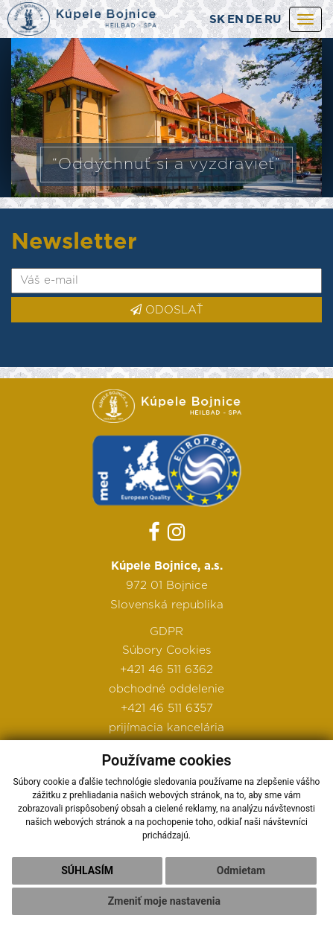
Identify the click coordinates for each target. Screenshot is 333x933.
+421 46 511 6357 (167, 708)
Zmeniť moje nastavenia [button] (164, 901)
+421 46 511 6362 (166, 669)
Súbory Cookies (167, 650)
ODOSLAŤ (166, 310)
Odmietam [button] (241, 870)
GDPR (166, 631)
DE (254, 19)
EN (235, 19)
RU (272, 19)
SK (217, 19)
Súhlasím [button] (87, 870)
